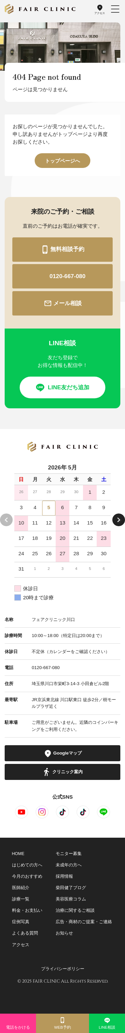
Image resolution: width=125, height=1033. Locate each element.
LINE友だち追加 (62, 387)
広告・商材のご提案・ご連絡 (84, 921)
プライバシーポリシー (62, 969)
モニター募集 (69, 853)
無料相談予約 (63, 249)
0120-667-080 (63, 276)
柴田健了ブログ (71, 887)
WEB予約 (62, 1023)
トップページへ (62, 161)
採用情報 (64, 876)
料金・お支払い (27, 910)
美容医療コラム (71, 899)
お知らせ (64, 933)
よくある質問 (25, 933)
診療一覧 (20, 899)
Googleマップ (62, 753)
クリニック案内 (62, 772)
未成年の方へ (69, 865)
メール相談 (62, 303)
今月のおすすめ (27, 876)
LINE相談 (107, 1023)
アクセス (100, 9)
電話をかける (18, 1023)
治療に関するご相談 (75, 910)
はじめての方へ (27, 865)
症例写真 (20, 921)
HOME (18, 853)
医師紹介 (20, 887)
